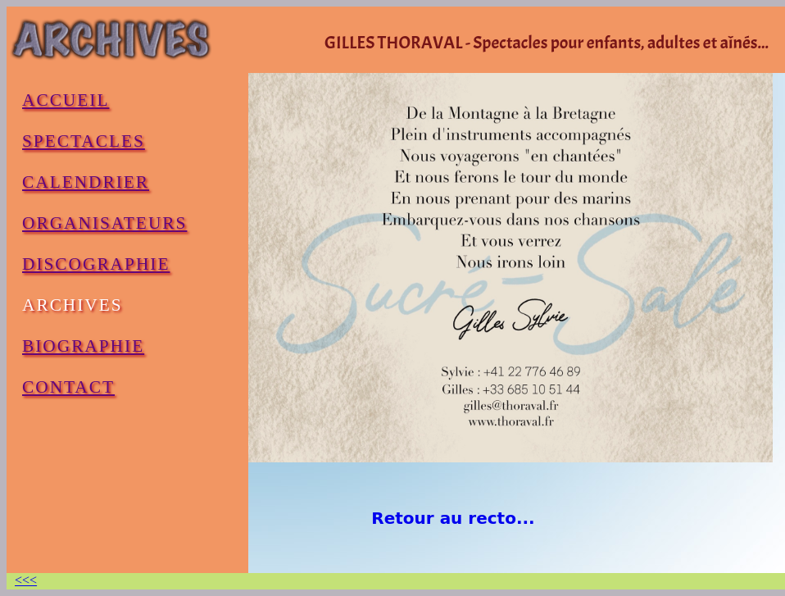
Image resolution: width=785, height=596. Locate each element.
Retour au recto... (452, 518)
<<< (26, 580)
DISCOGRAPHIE (96, 264)
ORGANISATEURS (104, 223)
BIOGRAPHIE (83, 346)
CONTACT (68, 387)
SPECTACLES (83, 141)
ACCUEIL (65, 100)
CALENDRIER (85, 182)
